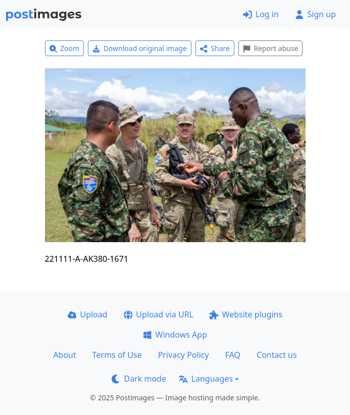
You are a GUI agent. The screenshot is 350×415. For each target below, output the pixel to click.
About (64, 354)
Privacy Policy (183, 354)
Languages (206, 378)
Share (215, 48)
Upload (88, 314)
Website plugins (246, 314)
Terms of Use (117, 354)
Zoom (64, 48)
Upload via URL (158, 314)
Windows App (175, 334)
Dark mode (139, 378)
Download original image (139, 48)
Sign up (315, 14)
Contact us (277, 354)
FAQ (232, 354)
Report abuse (270, 48)
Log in (261, 14)
